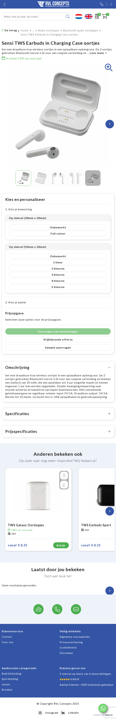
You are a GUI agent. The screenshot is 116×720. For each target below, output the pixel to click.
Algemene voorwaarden (75, 636)
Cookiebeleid (68, 647)
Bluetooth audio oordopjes (80, 30)
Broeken (7, 689)
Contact (7, 636)
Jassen (6, 684)
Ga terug (10, 30)
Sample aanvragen (58, 347)
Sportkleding (10, 678)
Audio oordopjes (48, 30)
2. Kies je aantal (15, 302)
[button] (102, 708)
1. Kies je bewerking (18, 209)
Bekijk (61, 545)
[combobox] (33, 16)
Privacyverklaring (71, 642)
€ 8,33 (17, 545)
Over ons (7, 642)
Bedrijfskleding (11, 673)
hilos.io (109, 715)
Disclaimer (66, 652)
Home (24, 30)
